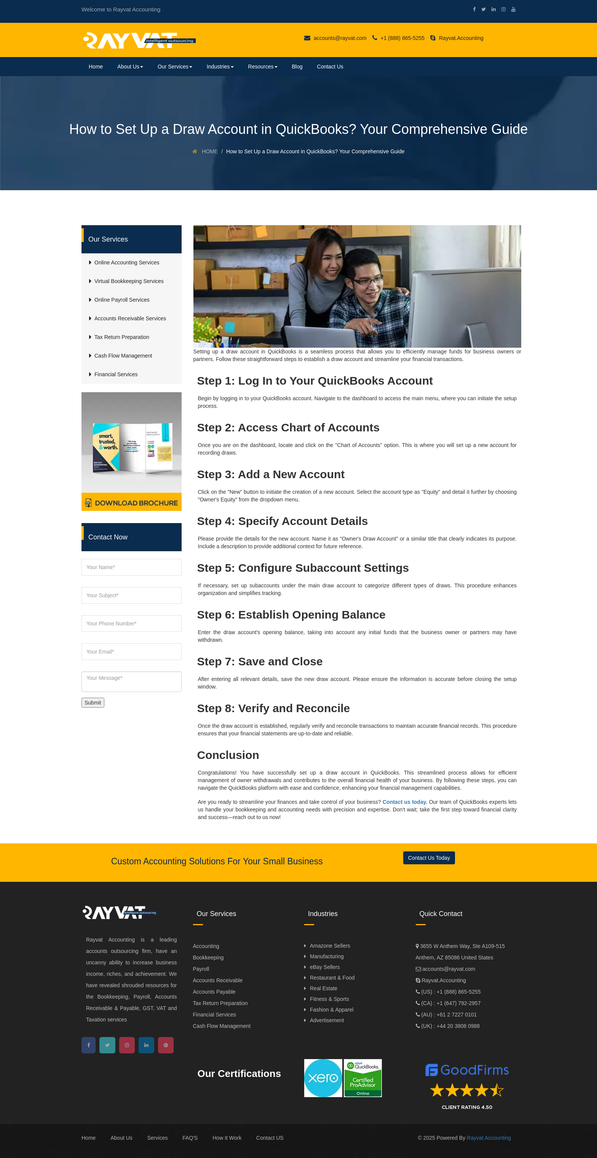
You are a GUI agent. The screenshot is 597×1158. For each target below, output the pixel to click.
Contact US (270, 1138)
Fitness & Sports (329, 999)
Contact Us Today (429, 858)
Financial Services (214, 1015)
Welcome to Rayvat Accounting (120, 9)
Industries (220, 67)
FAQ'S (190, 1138)
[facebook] (471, 9)
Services (157, 1138)
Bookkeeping (208, 957)
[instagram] (501, 9)
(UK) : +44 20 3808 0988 (450, 1026)
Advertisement (327, 1020)
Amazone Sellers (330, 946)
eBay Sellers (325, 967)
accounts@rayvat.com (335, 38)
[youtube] (511, 9)
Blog (297, 67)
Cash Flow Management (222, 1026)
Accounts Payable (214, 992)
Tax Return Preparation (220, 1003)
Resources (263, 67)
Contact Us (330, 67)
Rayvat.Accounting (457, 38)
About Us (130, 67)
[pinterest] (166, 1045)
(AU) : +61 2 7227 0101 (448, 1015)
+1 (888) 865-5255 (398, 38)
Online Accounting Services (126, 262)
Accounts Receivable (218, 980)
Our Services (175, 67)
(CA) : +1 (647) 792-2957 (450, 1003)
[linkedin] (491, 9)
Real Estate (323, 988)
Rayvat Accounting (489, 1138)
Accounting (206, 946)
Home (96, 67)
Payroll (201, 969)
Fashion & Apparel (331, 1010)
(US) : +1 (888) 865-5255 (450, 992)
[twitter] (481, 9)
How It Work (226, 1138)
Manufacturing (327, 956)
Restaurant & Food (332, 978)
